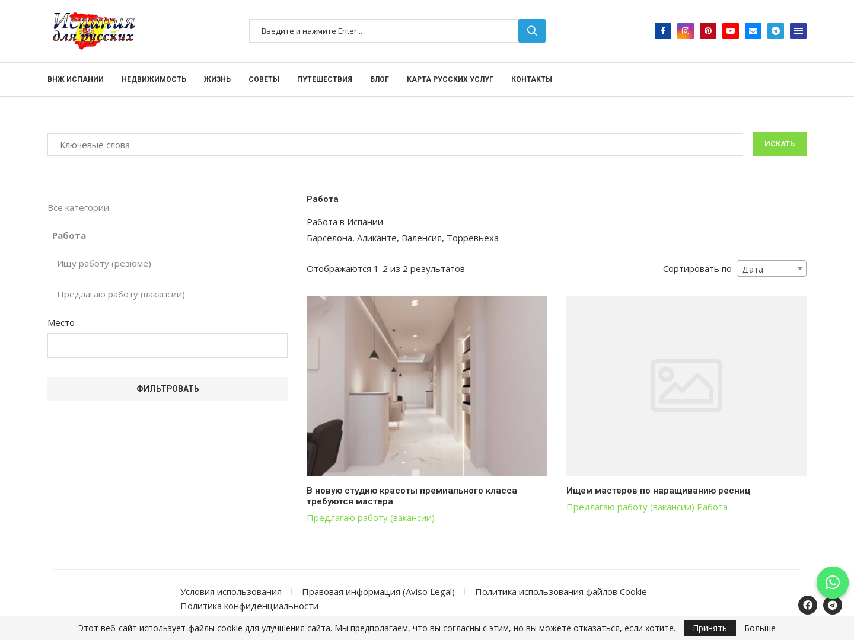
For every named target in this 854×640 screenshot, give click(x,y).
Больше (760, 628)
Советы (263, 79)
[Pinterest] (708, 31)
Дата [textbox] (752, 269)
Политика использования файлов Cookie (561, 591)
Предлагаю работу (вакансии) (371, 517)
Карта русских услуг (450, 79)
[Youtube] (730, 31)
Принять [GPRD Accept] (710, 627)
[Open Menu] (798, 31)
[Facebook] (663, 31)
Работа (712, 507)
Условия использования (231, 591)
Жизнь (217, 79)
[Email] (753, 31)
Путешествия (324, 79)
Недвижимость (154, 79)
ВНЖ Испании (75, 79)
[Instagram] (685, 31)
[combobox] (772, 268)
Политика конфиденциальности (249, 606)
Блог (379, 79)
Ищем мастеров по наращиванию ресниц (658, 490)
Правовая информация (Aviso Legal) (378, 591)
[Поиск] (397, 31)
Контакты (531, 79)
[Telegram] (775, 31)
